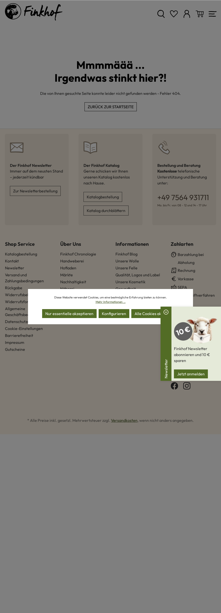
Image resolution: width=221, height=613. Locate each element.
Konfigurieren (114, 313)
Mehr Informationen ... (111, 302)
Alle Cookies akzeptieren (156, 313)
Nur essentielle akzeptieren (69, 313)
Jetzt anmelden (191, 373)
